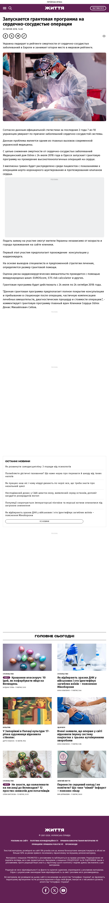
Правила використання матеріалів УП (79, 841)
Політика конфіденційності (44, 841)
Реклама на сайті (19, 841)
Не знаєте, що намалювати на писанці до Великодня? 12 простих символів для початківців (26, 787)
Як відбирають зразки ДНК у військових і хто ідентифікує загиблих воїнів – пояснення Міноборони (49, 514)
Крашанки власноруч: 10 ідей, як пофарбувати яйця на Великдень (24, 680)
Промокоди (71, 844)
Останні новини (17, 461)
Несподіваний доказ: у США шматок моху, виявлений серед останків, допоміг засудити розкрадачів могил (51, 494)
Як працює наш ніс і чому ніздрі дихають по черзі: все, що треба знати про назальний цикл (50, 484)
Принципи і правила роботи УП (47, 844)
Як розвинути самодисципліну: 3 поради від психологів (38, 466)
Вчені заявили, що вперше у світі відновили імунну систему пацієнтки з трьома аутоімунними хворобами (80, 735)
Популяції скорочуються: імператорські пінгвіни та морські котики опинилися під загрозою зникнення (53, 504)
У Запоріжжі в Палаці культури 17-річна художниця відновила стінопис (26, 734)
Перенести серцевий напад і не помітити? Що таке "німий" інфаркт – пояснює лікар (81, 787)
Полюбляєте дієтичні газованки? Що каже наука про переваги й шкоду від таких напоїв (53, 475)
